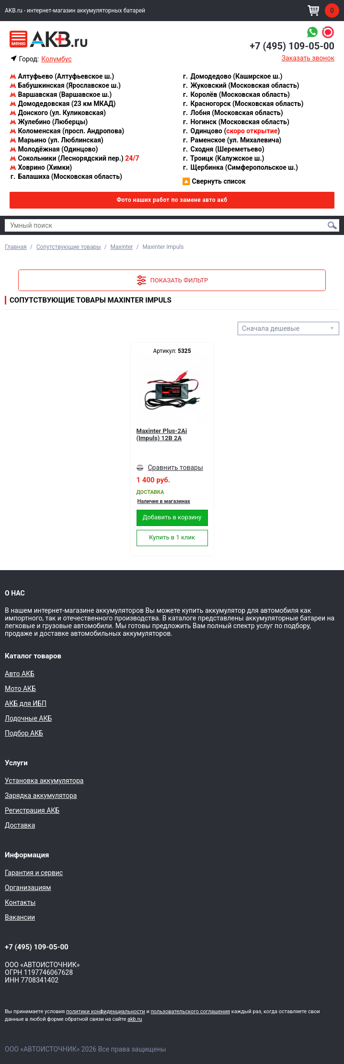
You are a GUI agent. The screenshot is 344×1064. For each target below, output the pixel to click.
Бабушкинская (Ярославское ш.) (65, 85)
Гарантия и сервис (34, 873)
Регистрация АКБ (32, 810)
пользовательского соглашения (190, 1011)
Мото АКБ (20, 688)
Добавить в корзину (172, 517)
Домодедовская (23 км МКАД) (62, 103)
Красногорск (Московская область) (242, 103)
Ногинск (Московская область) (235, 122)
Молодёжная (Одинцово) (54, 149)
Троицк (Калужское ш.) (223, 158)
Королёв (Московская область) (236, 94)
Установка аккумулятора (44, 780)
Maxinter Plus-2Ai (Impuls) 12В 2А (162, 434)
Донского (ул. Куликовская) (58, 113)
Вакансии (20, 917)
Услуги (16, 763)
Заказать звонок (308, 58)
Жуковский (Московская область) (240, 85)
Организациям (28, 887)
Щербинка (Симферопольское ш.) (240, 167)
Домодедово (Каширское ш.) (232, 76)
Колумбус (56, 59)
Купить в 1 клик (172, 537)
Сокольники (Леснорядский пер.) (74, 158)
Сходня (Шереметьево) (223, 149)
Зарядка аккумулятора (41, 795)
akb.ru (134, 1019)
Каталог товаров (33, 656)
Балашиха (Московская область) (66, 176)
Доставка (20, 825)
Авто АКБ (19, 674)
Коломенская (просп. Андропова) (67, 131)
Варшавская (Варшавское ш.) (61, 94)
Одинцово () (231, 131)
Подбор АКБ (24, 733)
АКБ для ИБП (25, 703)
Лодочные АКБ (28, 718)
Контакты (20, 902)
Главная (16, 247)
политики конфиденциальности (105, 1011)
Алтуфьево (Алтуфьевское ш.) (62, 76)
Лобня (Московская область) (232, 113)
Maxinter (122, 247)
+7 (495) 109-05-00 (292, 46)
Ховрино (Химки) (41, 167)
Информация (27, 855)
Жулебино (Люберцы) (49, 122)
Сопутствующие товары (68, 247)
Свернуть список (214, 181)
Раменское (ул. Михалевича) (231, 140)
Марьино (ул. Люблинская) (56, 140)
